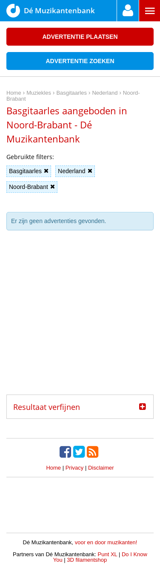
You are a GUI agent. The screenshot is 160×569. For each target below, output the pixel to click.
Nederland (75, 171)
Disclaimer (101, 467)
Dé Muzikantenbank (50, 10)
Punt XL (107, 554)
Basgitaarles (29, 171)
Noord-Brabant (32, 186)
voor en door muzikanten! (106, 542)
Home (53, 467)
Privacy (75, 467)
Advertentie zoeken (80, 61)
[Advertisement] (80, 315)
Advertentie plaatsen (79, 36)
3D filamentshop (87, 560)
